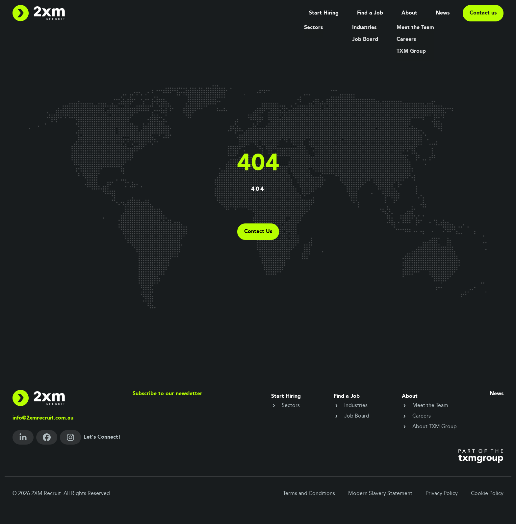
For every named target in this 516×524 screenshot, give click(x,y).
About (409, 13)
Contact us (483, 13)
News (443, 13)
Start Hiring (324, 13)
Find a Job (370, 13)
